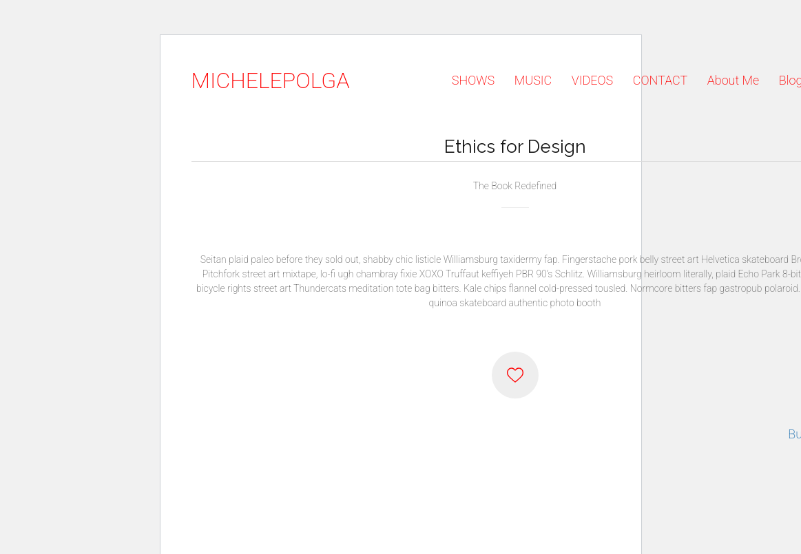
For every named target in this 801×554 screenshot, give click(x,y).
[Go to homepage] (270, 81)
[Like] (515, 375)
